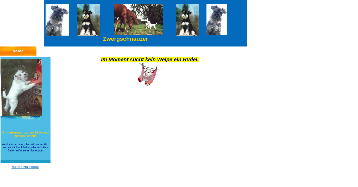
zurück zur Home (25, 167)
